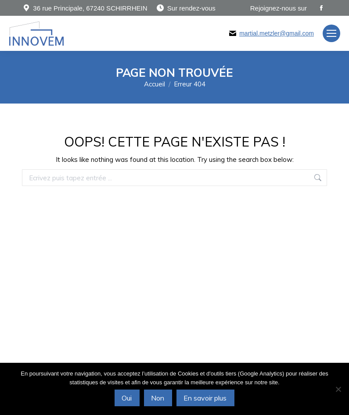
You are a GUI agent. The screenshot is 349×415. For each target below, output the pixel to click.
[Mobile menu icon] (331, 33)
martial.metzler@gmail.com (276, 33)
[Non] (338, 389)
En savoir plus (205, 398)
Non (157, 398)
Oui (127, 398)
